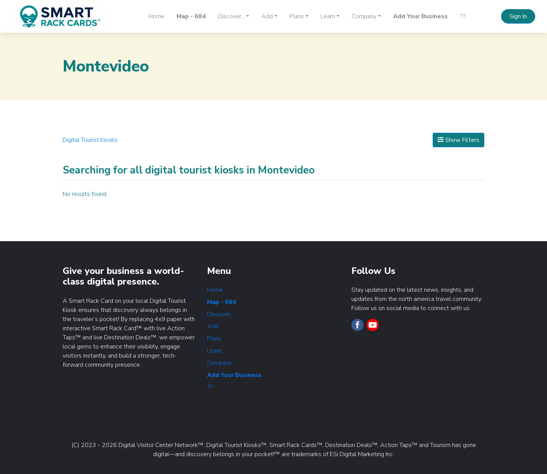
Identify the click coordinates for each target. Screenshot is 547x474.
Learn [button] (328, 16)
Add (212, 326)
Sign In (518, 16)
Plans (214, 338)
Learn (214, 351)
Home (156, 16)
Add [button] (267, 16)
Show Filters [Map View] (458, 140)
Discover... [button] (231, 16)
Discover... (220, 314)
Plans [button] (296, 16)
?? (462, 16)
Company (219, 363)
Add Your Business (420, 16)
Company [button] (364, 16)
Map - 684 (191, 16)
